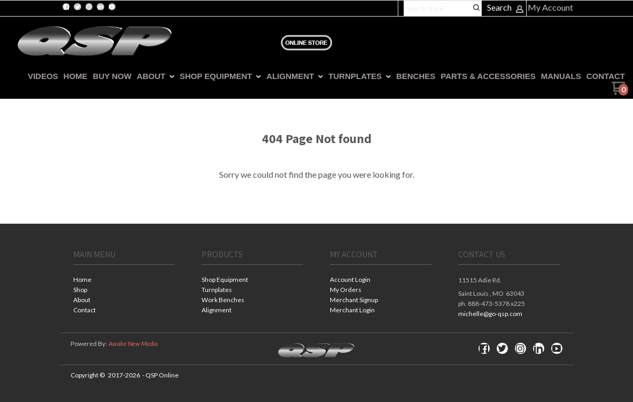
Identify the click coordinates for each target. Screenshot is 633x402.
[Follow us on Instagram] (88, 7)
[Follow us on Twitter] (77, 7)
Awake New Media (133, 344)
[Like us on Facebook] (66, 7)
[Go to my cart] (620, 92)
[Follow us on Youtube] (111, 7)
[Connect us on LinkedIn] (100, 7)
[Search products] (443, 8)
